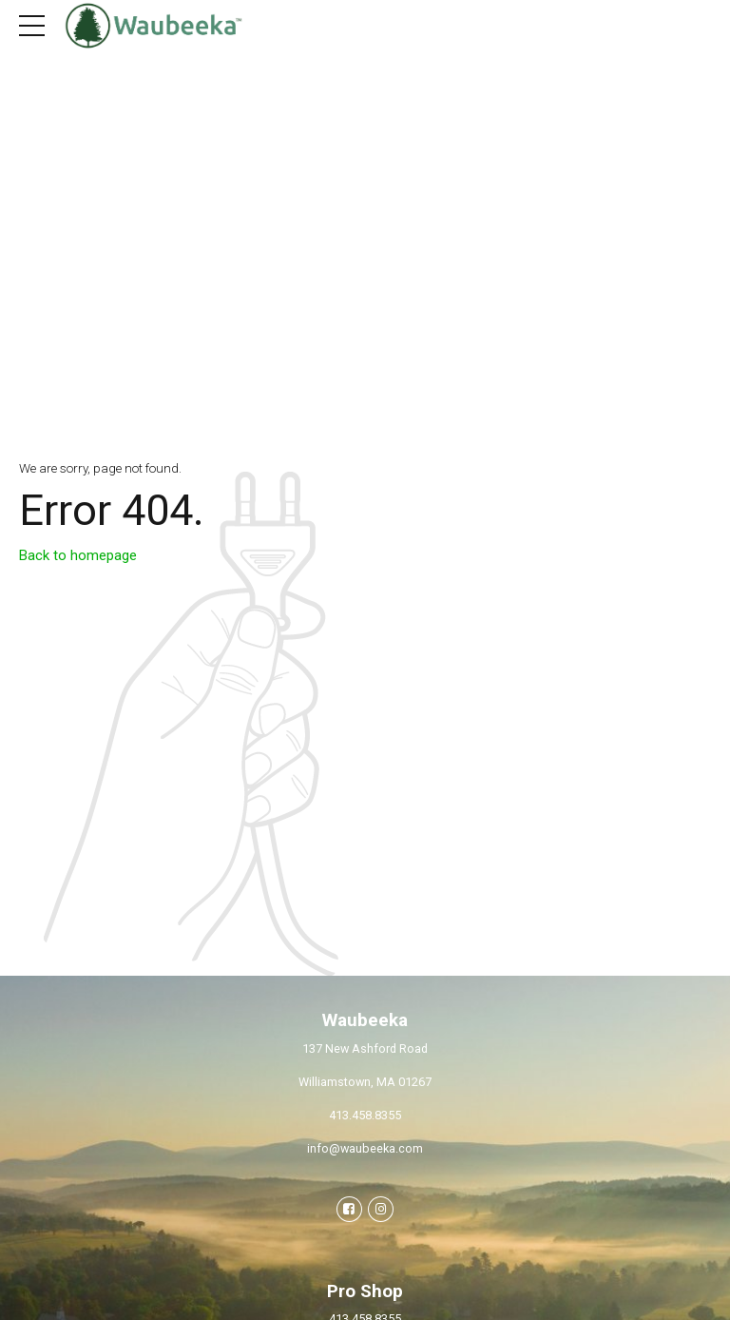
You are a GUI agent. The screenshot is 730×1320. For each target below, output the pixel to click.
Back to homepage (78, 555)
